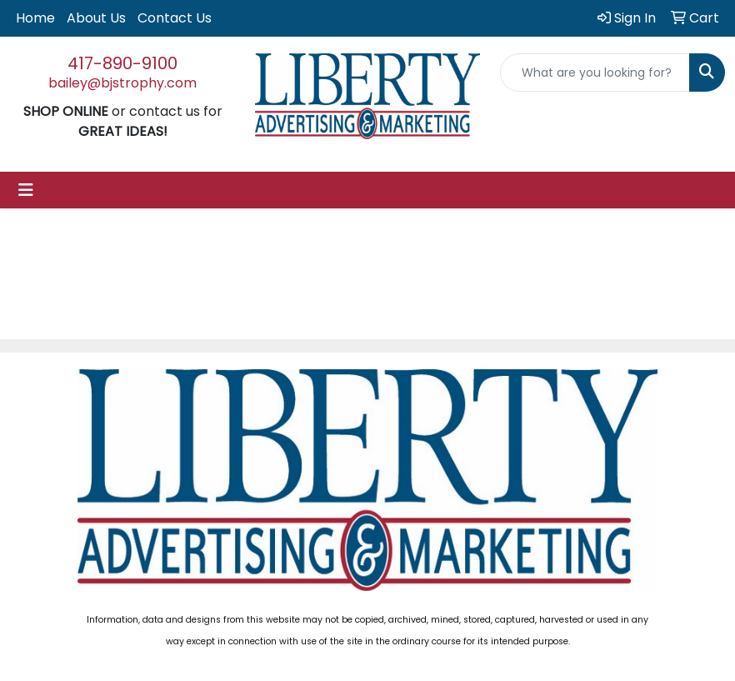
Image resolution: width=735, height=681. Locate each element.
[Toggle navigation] (25, 190)
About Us (96, 18)
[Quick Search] (595, 72)
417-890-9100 (123, 63)
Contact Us (175, 18)
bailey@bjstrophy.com (122, 83)
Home (35, 18)
